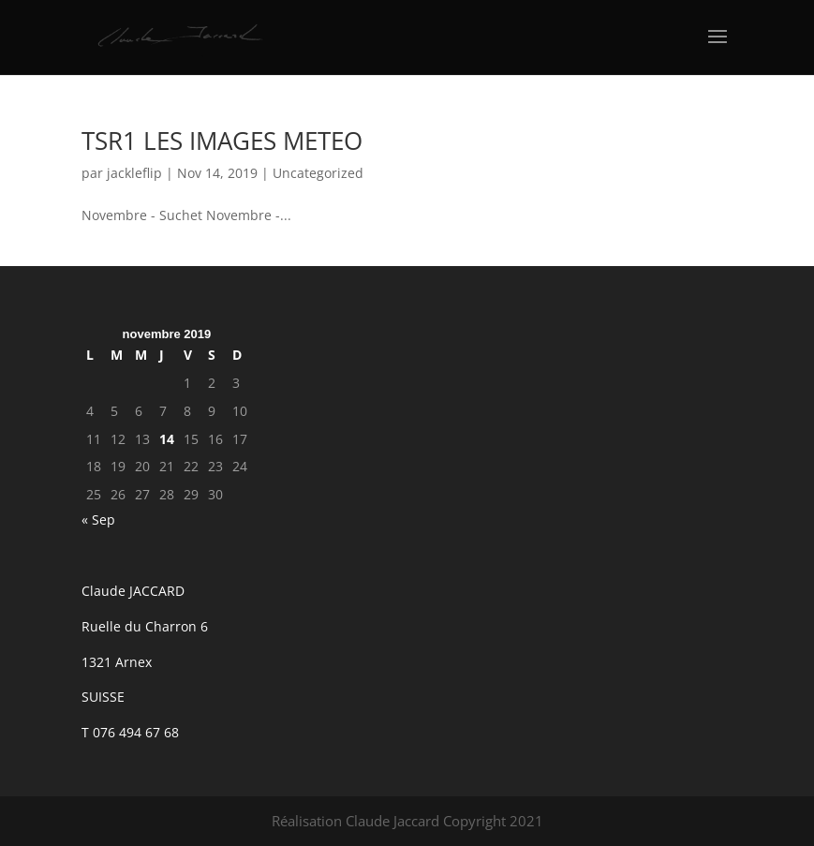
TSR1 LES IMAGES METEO (222, 140)
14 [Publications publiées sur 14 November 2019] (166, 439)
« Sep (98, 519)
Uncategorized (318, 173)
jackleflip (134, 173)
